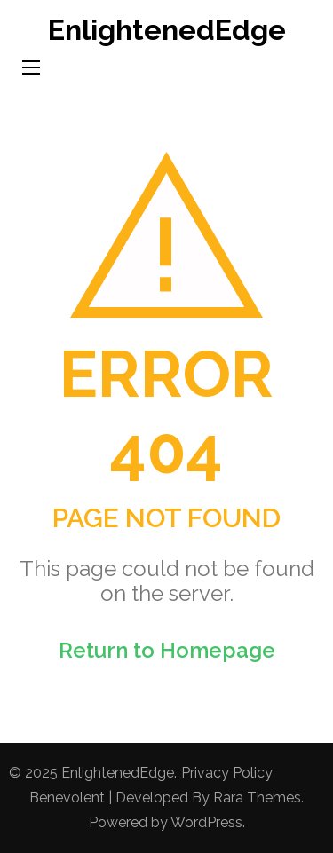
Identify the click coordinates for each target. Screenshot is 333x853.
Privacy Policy (227, 772)
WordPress (206, 822)
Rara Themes (257, 797)
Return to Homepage (167, 650)
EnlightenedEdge (167, 29)
